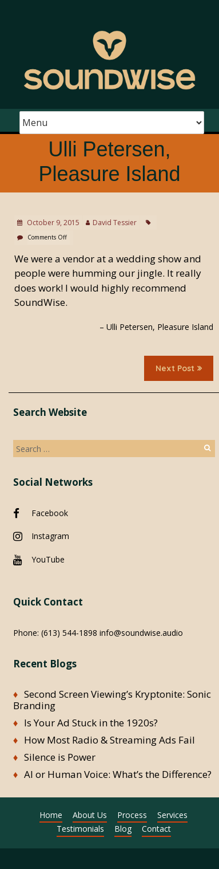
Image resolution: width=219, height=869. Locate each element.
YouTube (48, 559)
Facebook (49, 513)
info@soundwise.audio (141, 632)
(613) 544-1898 (69, 632)
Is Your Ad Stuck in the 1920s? (91, 722)
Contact (156, 828)
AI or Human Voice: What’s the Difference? (118, 774)
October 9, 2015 (52, 222)
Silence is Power (59, 757)
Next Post (179, 368)
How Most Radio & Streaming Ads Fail (109, 739)
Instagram (50, 535)
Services (172, 814)
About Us (90, 814)
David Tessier (115, 222)
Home (50, 814)
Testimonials (80, 828)
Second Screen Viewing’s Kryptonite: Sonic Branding (112, 699)
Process (132, 814)
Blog (123, 828)
